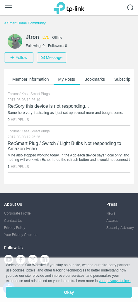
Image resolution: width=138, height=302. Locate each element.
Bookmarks (94, 79)
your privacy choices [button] (115, 281)
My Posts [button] (66, 79)
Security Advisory (120, 227)
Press (111, 204)
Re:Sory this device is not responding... (48, 106)
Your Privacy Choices (20, 234)
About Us (13, 204)
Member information (30, 79)
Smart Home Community (25, 23)
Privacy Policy (14, 227)
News (110, 213)
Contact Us (13, 220)
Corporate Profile (17, 213)
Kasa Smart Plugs (35, 94)
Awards (112, 220)
